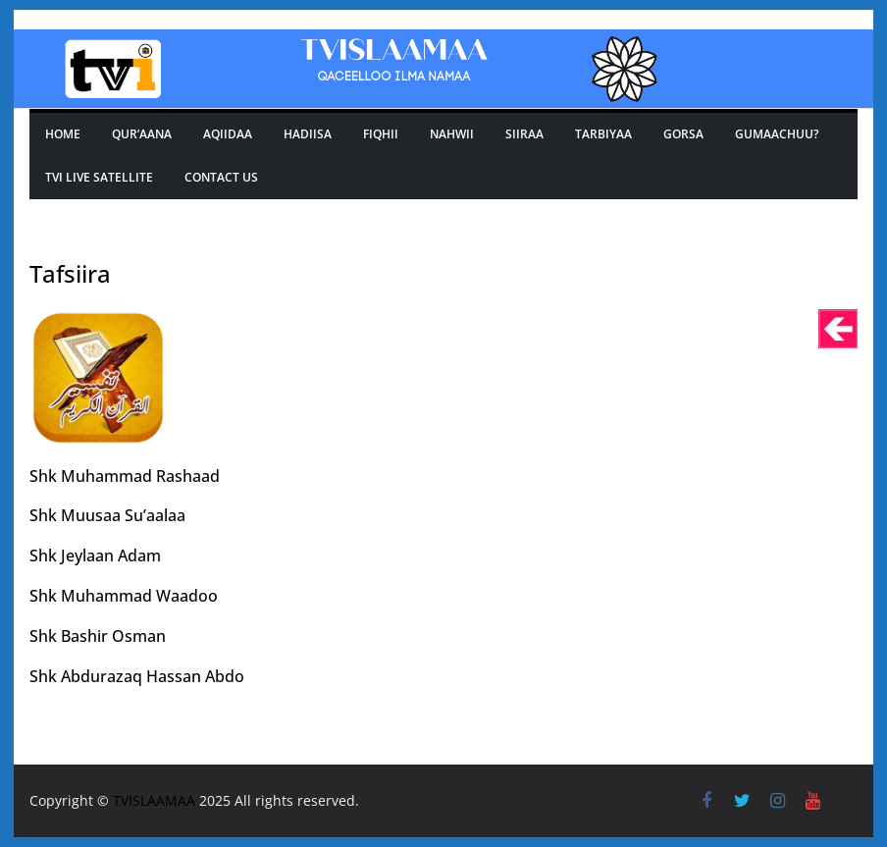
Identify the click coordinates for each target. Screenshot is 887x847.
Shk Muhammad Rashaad (124, 476)
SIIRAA (524, 134)
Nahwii (452, 134)
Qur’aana (142, 134)
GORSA (683, 134)
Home (62, 134)
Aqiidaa (227, 134)
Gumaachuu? (776, 134)
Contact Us (221, 177)
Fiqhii (380, 134)
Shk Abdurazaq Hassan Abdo (136, 676)
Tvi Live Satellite (99, 177)
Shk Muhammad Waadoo (123, 596)
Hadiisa (308, 134)
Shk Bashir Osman (97, 636)
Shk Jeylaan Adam (95, 555)
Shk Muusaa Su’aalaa (107, 515)
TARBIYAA (603, 134)
